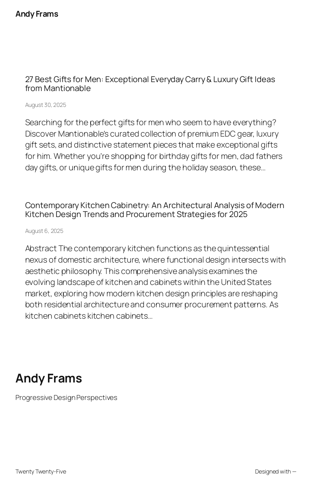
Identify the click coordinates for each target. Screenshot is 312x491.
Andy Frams (36, 13)
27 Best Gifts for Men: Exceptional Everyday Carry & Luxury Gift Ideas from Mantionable (150, 84)
